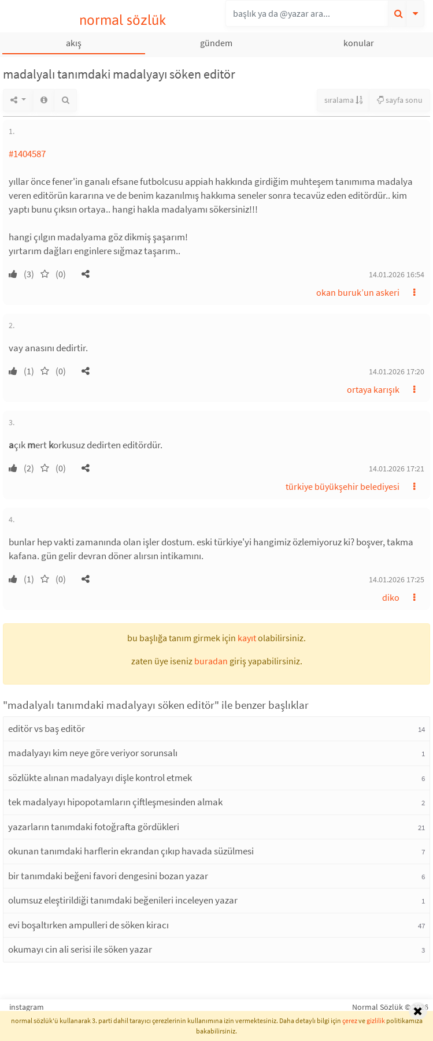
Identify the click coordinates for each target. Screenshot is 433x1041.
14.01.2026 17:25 (396, 579)
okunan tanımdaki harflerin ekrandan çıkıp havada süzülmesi (131, 851)
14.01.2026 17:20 (396, 371)
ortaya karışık (373, 389)
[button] (85, 274)
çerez (349, 1020)
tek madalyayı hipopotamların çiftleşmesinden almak (115, 801)
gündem (216, 43)
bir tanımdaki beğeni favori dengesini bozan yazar (108, 875)
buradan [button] (211, 661)
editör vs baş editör (46, 728)
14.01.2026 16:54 (396, 274)
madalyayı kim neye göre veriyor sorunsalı (92, 752)
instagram (26, 1007)
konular (358, 43)
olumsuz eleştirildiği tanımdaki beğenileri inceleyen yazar (123, 900)
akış (74, 43)
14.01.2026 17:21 (396, 468)
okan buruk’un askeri (357, 292)
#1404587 (27, 153)
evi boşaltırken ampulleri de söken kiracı (88, 925)
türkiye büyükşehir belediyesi (342, 486)
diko (390, 597)
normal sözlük (122, 20)
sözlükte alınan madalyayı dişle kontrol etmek (100, 777)
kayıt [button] (247, 638)
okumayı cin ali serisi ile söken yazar (80, 949)
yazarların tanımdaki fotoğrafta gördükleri (93, 826)
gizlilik (376, 1020)
